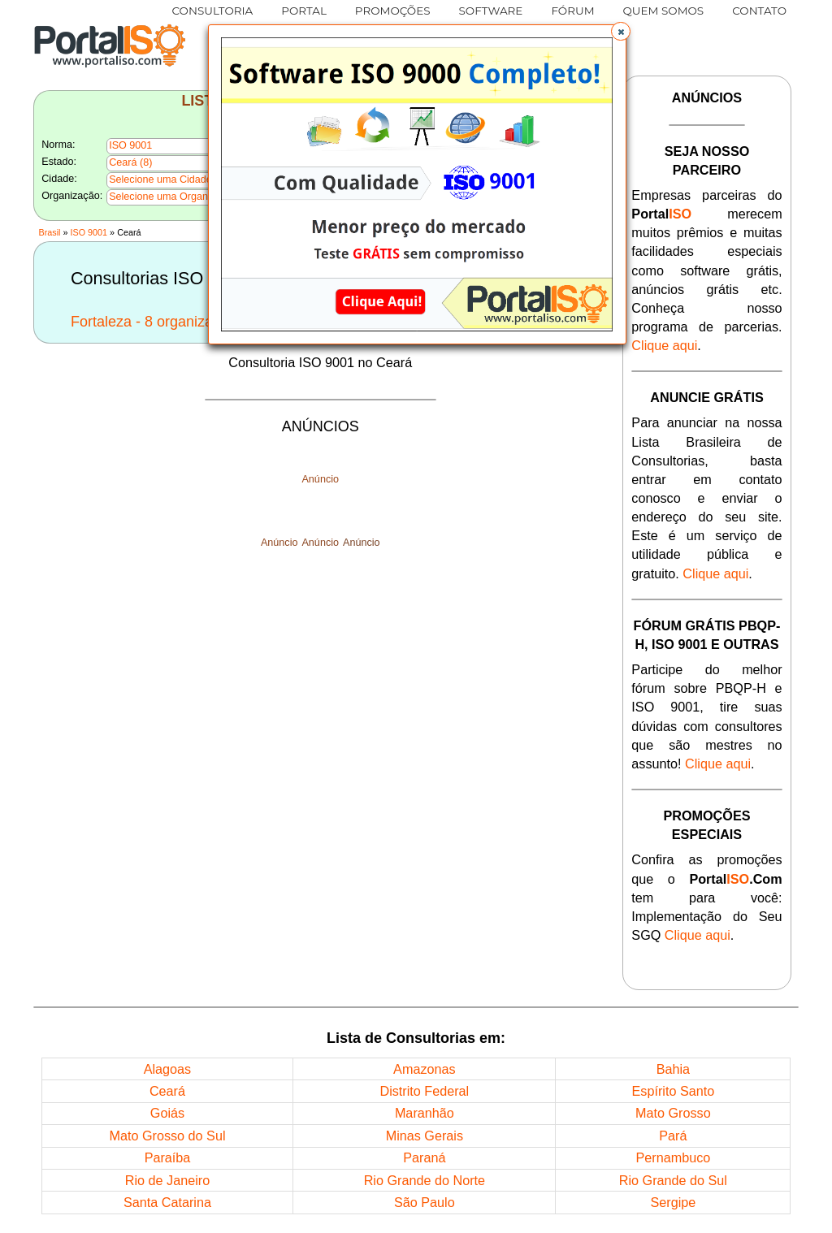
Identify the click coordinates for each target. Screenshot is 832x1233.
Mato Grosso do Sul (167, 1135)
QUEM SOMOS (663, 10)
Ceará (167, 1091)
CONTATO (759, 10)
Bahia (673, 1069)
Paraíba (168, 1157)
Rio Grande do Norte (424, 1180)
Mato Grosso (673, 1112)
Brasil (49, 232)
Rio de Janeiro (167, 1180)
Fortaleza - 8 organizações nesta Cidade (202, 322)
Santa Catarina (167, 1202)
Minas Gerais (424, 1135)
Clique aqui (664, 345)
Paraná (424, 1157)
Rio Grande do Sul (673, 1180)
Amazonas (424, 1069)
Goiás (167, 1112)
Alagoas (168, 1069)
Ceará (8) (130, 162)
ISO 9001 (89, 232)
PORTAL (304, 10)
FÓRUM (572, 10)
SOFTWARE (491, 10)
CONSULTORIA (213, 10)
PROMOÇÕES (393, 10)
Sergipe (673, 1202)
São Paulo (424, 1202)
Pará (673, 1135)
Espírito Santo (673, 1091)
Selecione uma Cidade (160, 179)
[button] (620, 31)
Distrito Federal (424, 1091)
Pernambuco (672, 1157)
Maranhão (424, 1112)
